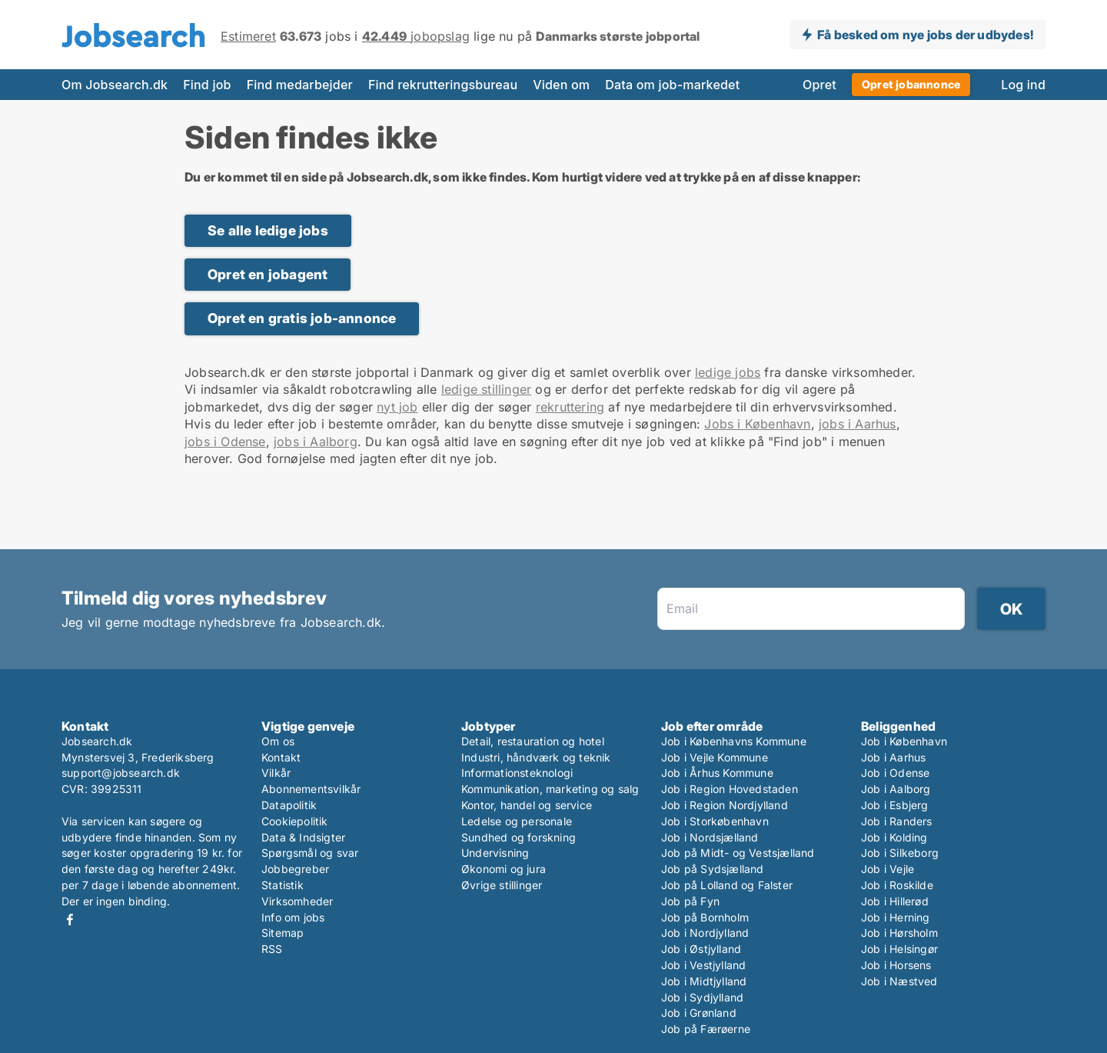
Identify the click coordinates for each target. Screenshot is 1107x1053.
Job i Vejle (887, 868)
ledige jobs (727, 372)
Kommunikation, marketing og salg (550, 788)
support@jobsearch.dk (121, 772)
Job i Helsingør (899, 948)
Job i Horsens (896, 964)
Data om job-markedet (672, 84)
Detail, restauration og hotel (532, 741)
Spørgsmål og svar (309, 852)
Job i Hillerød (895, 901)
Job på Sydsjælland (712, 868)
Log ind (1023, 84)
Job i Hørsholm (899, 932)
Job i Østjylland (701, 948)
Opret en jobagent (267, 274)
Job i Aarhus (893, 757)
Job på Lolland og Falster (727, 884)
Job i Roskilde (897, 884)
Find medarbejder (300, 84)
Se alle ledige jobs (268, 230)
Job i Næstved (899, 981)
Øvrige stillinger (501, 884)
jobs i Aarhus (857, 424)
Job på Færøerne (705, 1028)
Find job (207, 84)
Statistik (282, 884)
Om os (277, 741)
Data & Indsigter (303, 837)
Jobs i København (757, 424)
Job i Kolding (894, 837)
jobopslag (416, 36)
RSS (272, 948)
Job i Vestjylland (703, 964)
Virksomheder (297, 901)
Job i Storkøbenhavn (715, 821)
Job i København (904, 741)
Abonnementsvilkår (311, 788)
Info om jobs (292, 917)
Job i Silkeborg (900, 852)
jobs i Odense (225, 441)
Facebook (70, 919)
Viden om (561, 84)
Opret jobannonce (911, 84)
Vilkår (276, 772)
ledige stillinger (486, 389)
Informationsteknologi (517, 772)
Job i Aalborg (896, 788)
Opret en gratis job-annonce (302, 318)
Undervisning (495, 852)
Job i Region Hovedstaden (729, 788)
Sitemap (282, 932)
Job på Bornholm (705, 917)
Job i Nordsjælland (710, 837)
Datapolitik (289, 804)
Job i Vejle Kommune (714, 757)
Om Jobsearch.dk (115, 84)
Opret (819, 84)
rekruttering (570, 407)
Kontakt (281, 757)
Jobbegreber (295, 868)
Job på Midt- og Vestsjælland (738, 852)
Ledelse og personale (516, 821)
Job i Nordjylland (705, 932)
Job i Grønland (698, 1012)
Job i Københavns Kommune (733, 741)
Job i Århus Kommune (717, 772)
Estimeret (248, 36)
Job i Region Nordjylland (724, 804)
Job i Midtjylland (703, 981)
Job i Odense (895, 772)
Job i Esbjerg (895, 804)
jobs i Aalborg (315, 441)
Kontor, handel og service (526, 804)
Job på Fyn (690, 901)
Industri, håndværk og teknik (536, 757)
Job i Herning (895, 917)
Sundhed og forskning (518, 837)
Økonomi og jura (503, 868)
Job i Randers (896, 821)
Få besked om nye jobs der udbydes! (925, 34)
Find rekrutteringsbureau (442, 84)
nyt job (397, 407)
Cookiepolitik (294, 821)
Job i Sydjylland (702, 997)
